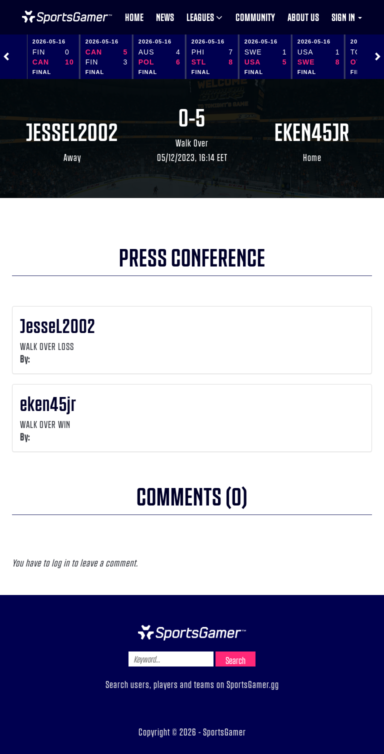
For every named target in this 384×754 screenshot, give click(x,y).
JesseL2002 (72, 131)
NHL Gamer (67, 17)
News (165, 17)
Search (236, 660)
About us (303, 17)
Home (134, 17)
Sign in (347, 17)
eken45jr (312, 131)
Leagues (204, 17)
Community (255, 17)
